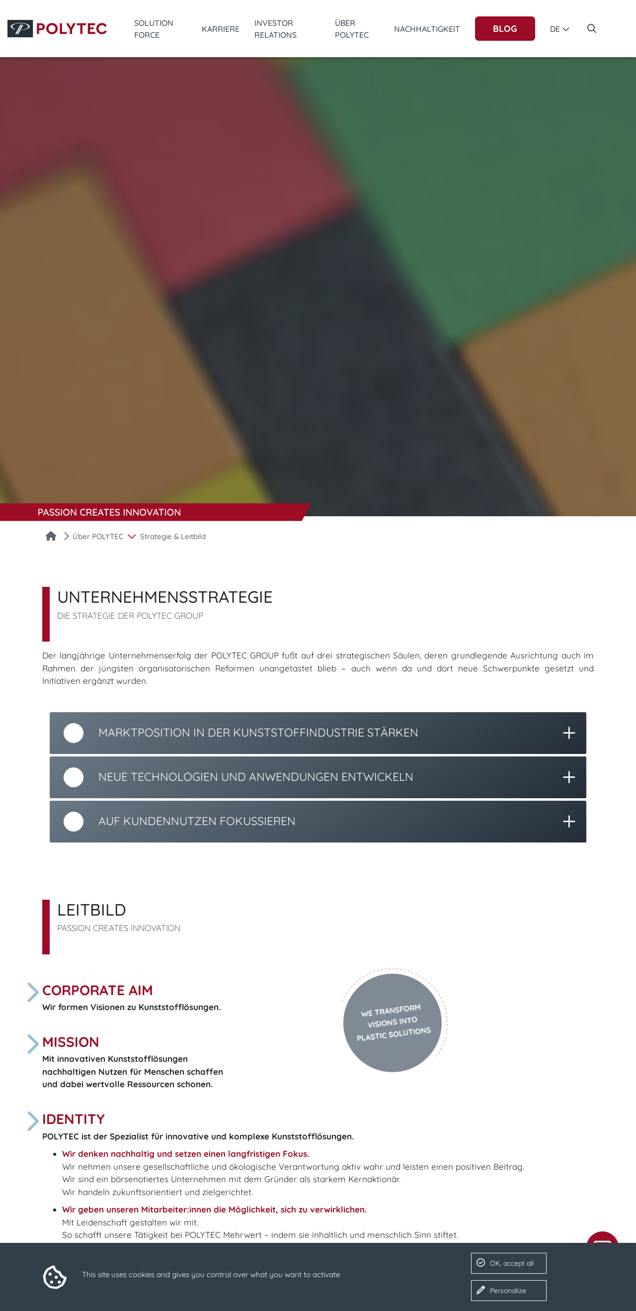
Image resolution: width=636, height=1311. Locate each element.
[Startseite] (51, 537)
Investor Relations (275, 29)
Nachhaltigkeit (427, 29)
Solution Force (153, 29)
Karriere (220, 29)
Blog (505, 28)
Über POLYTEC (352, 29)
